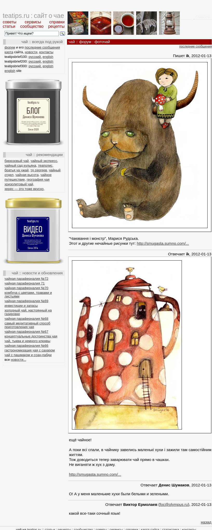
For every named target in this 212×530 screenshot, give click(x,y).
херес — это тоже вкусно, (25, 189)
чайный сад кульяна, (21, 165)
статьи (9, 26)
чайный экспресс (44, 161)
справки (57, 22)
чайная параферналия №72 (27, 279)
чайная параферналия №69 (27, 301)
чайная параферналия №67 (27, 332)
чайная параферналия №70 (27, 288)
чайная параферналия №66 (27, 346)
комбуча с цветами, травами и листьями (28, 294)
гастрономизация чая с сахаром (30, 350)
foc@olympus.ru (174, 504)
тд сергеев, (39, 170)
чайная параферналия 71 (25, 283)
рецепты (56, 26)
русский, (35, 57)
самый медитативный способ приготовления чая (27, 325)
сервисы (33, 22)
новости (31, 52)
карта (9, 52)
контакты (46, 52)
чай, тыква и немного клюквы (27, 341)
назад (206, 522)
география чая (38, 179)
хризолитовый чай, (19, 184)
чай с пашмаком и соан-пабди (28, 355)
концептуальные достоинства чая (31, 336)
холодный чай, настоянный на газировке (28, 312)
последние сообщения (42, 47)
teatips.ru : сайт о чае (33, 15)
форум (10, 47)
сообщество (32, 26)
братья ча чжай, (17, 170)
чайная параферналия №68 (27, 319)
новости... (18, 360)
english (48, 57)
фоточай (102, 41)
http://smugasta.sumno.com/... (163, 243)
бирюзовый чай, (17, 161)
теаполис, (45, 165)
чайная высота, (27, 175)
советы (10, 22)
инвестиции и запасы (21, 306)
